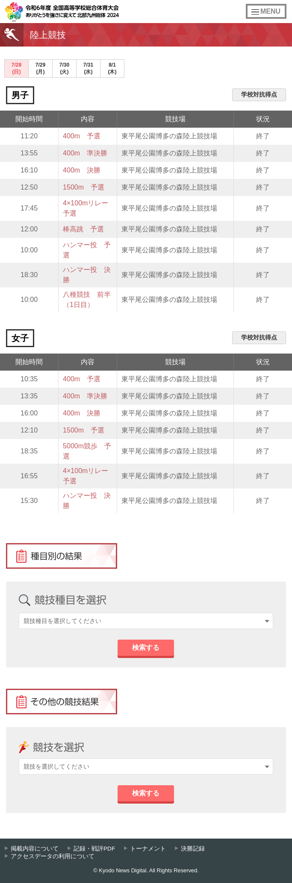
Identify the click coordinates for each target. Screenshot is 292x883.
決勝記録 (193, 848)
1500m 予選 (83, 187)
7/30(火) (64, 68)
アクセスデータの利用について (52, 856)
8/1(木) (112, 68)
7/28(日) (16, 68)
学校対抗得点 (259, 94)
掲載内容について (35, 848)
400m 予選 (81, 136)
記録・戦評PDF (94, 848)
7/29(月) (40, 68)
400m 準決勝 (85, 153)
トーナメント (148, 848)
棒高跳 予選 (83, 229)
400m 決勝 (81, 170)
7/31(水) (88, 68)
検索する (145, 647)
